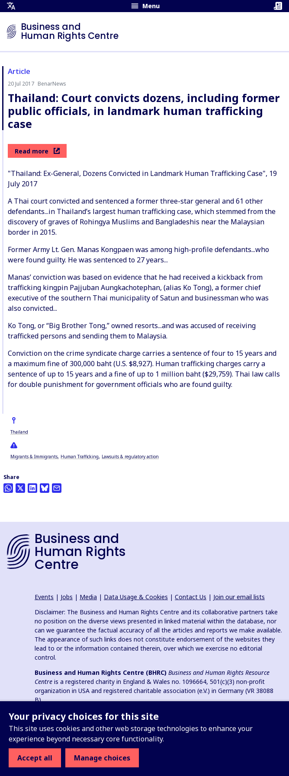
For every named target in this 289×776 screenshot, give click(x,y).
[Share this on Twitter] (20, 488)
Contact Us (190, 597)
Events (44, 597)
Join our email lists (239, 597)
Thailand (19, 432)
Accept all (34, 758)
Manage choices (102, 758)
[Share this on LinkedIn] (32, 488)
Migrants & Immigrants (34, 456)
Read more (37, 151)
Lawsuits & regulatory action (130, 456)
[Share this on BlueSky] (44, 488)
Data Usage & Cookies (136, 597)
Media (88, 597)
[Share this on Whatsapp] (8, 488)
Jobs (67, 597)
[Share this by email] (56, 488)
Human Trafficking (80, 456)
